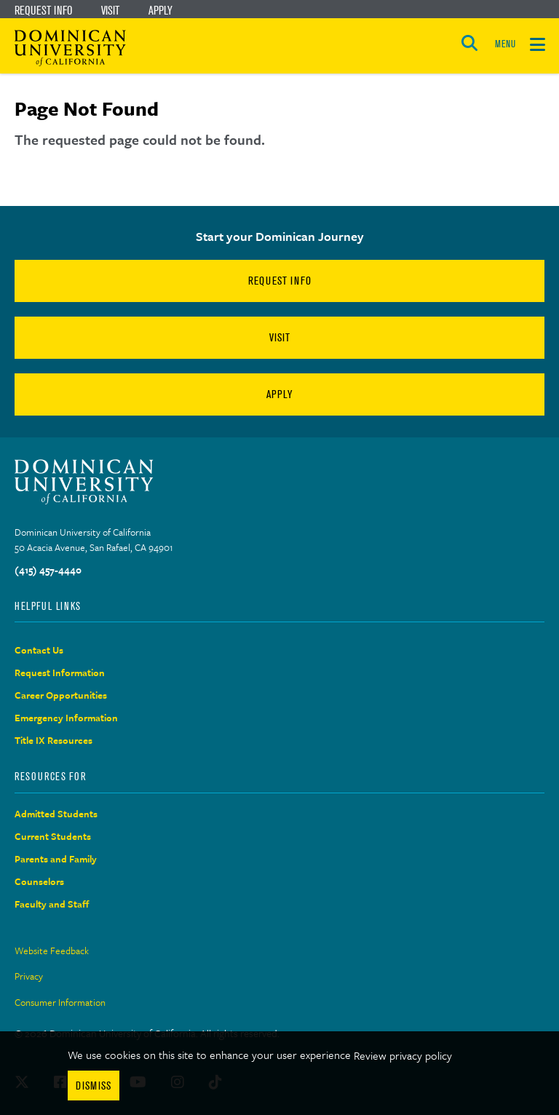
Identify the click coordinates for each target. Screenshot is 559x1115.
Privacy (29, 976)
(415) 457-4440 (48, 570)
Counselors (39, 881)
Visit (110, 10)
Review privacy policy (403, 1055)
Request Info (43, 10)
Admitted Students (56, 813)
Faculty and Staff (52, 904)
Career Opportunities (61, 695)
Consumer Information (60, 1002)
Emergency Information (66, 717)
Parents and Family (56, 859)
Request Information (60, 672)
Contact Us (39, 650)
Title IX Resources (53, 740)
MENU (505, 44)
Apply (160, 10)
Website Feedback (52, 950)
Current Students (53, 836)
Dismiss (93, 1085)
